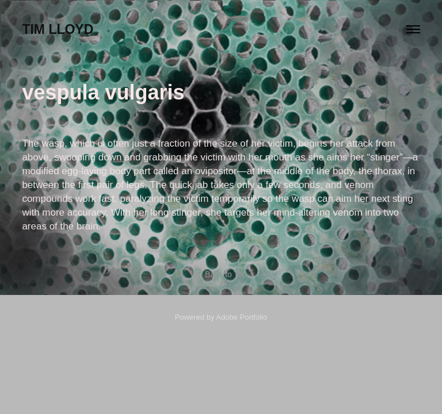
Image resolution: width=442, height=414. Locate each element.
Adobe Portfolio (241, 317)
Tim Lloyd (57, 29)
